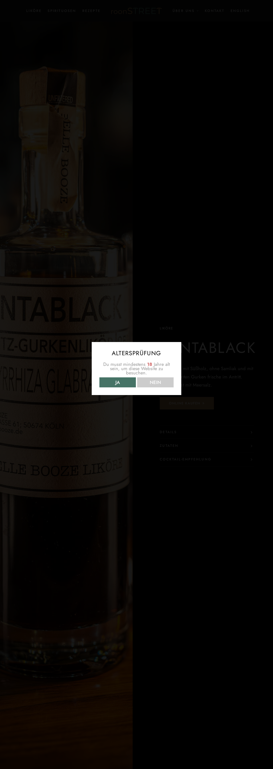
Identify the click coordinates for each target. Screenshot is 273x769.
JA (117, 382)
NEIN (155, 382)
